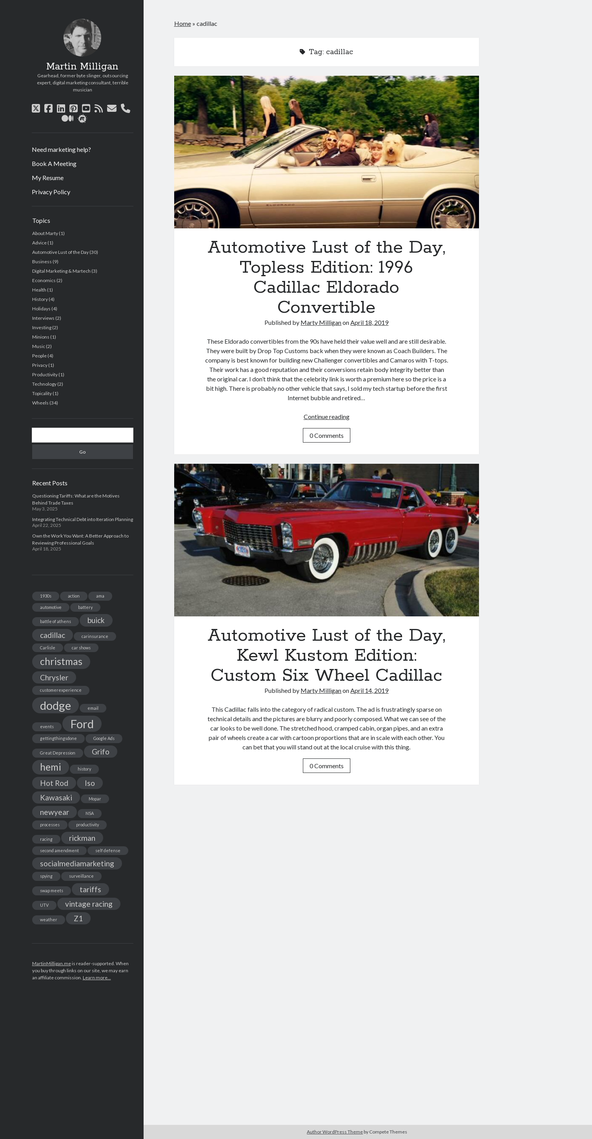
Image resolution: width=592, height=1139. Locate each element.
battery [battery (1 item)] (85, 607)
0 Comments (327, 435)
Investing (41, 327)
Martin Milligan (82, 66)
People (39, 356)
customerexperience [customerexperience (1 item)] (61, 690)
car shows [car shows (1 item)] (81, 647)
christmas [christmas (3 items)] (61, 661)
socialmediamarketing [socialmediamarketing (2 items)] (77, 863)
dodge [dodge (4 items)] (55, 705)
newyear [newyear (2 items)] (54, 811)
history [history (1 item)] (84, 768)
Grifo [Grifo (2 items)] (100, 751)
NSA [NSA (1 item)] (90, 813)
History (40, 299)
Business (42, 261)
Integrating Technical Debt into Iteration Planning (82, 519)
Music (38, 346)
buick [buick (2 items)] (96, 620)
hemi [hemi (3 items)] (50, 767)
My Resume (48, 177)
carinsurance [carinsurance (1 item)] (95, 636)
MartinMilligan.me (51, 963)
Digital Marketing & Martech (61, 271)
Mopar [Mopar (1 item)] (95, 798)
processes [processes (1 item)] (50, 824)
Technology (44, 384)
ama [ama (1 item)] (100, 595)
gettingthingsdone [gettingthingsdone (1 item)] (58, 738)
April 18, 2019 (369, 322)
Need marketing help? (61, 149)
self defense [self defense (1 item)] (107, 850)
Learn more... (97, 977)
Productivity (45, 374)
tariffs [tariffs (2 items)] (90, 889)
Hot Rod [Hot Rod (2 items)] (54, 782)
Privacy (39, 365)
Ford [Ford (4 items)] (82, 724)
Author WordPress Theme (335, 1132)
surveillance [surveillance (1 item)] (81, 875)
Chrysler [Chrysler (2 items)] (54, 677)
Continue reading (327, 416)
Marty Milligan (321, 322)
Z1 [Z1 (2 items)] (78, 918)
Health (39, 290)
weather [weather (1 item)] (48, 919)
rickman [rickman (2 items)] (82, 837)
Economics (44, 280)
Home (182, 23)
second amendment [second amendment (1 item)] (59, 850)
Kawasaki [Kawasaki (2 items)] (56, 797)
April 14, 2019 (369, 690)
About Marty (45, 233)
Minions (40, 337)
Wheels (40, 403)
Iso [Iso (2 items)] (90, 782)
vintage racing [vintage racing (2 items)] (89, 903)
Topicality (42, 393)
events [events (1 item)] (47, 726)
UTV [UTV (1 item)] (44, 905)
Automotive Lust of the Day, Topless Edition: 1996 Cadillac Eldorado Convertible (326, 152)
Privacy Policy (51, 191)
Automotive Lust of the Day (60, 252)
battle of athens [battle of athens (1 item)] (55, 621)
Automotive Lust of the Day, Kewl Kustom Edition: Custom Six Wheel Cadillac (326, 540)
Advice (39, 243)
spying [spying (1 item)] (46, 875)
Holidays (41, 309)
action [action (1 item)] (74, 595)
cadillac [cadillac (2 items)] (52, 635)
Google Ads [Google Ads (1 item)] (104, 738)
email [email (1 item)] (92, 708)
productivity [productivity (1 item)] (87, 824)
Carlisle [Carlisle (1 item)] (47, 647)
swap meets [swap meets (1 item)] (51, 890)
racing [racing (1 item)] (46, 839)
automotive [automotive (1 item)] (51, 607)
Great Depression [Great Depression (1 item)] (57, 752)
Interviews (43, 318)
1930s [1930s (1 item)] (45, 595)
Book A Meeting (54, 163)
